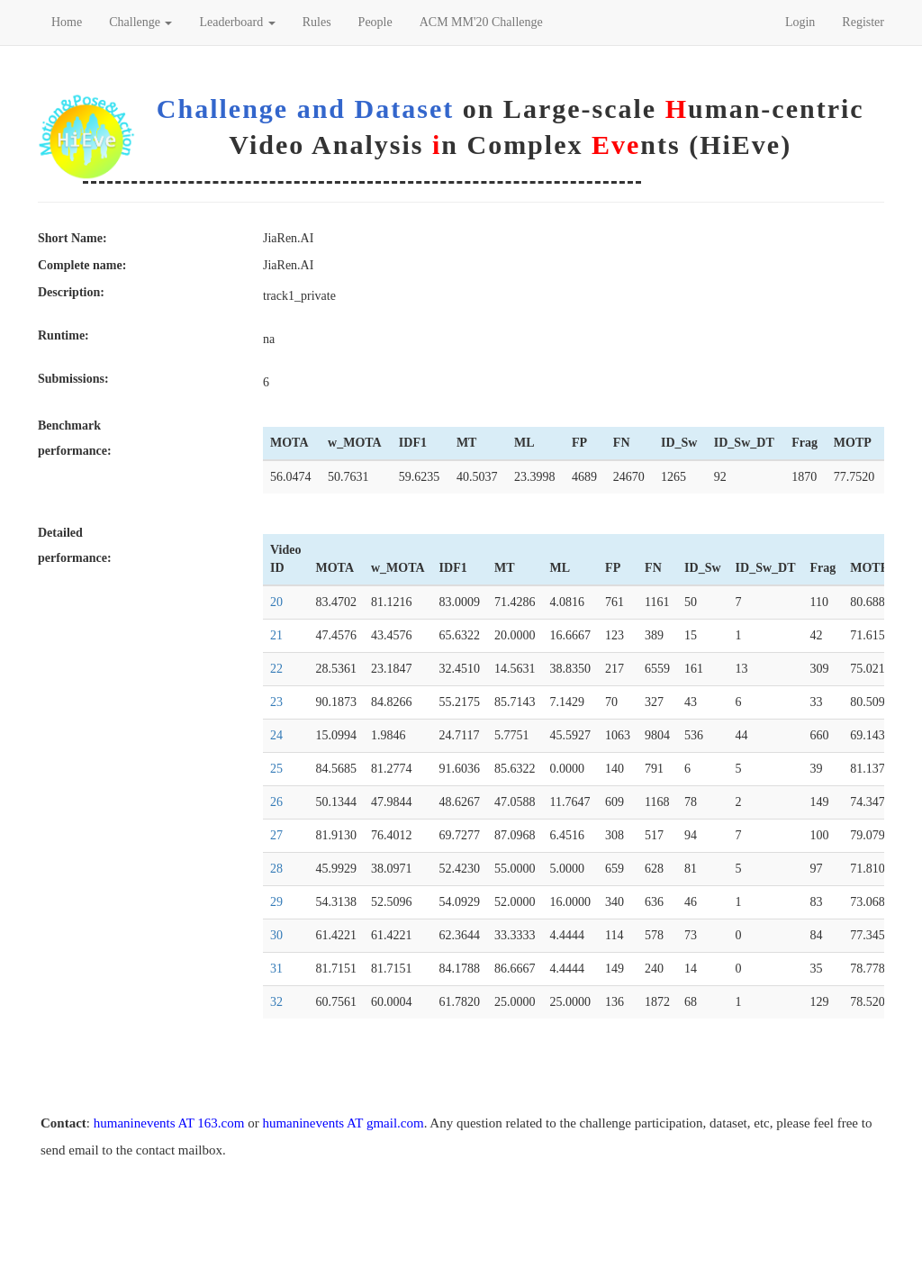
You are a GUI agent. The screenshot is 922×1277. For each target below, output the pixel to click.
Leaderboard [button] (237, 22)
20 (276, 602)
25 (276, 768)
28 (276, 868)
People (375, 22)
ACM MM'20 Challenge (481, 22)
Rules (317, 22)
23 (276, 702)
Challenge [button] (140, 22)
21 (276, 635)
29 (276, 902)
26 (276, 802)
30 (276, 935)
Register (863, 22)
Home (66, 22)
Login (800, 22)
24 (276, 735)
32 (276, 1002)
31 (276, 968)
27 (276, 835)
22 (276, 668)
